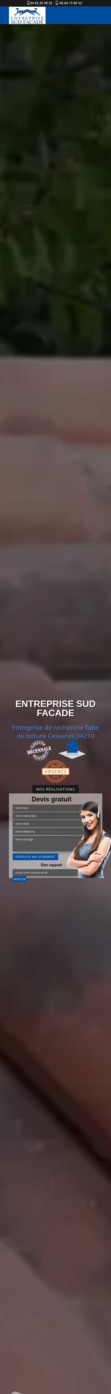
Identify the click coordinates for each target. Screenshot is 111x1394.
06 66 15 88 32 (70, 3)
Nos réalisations (55, 789)
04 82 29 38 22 (41, 3)
